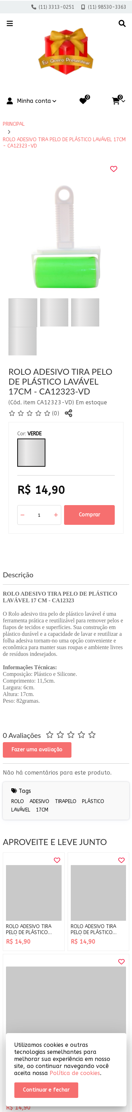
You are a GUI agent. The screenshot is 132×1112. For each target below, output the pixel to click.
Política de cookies (75, 1073)
